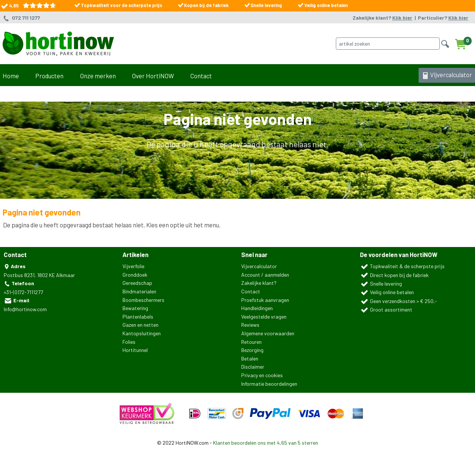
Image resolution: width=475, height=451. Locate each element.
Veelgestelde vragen (263, 316)
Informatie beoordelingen (269, 384)
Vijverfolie (133, 266)
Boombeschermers (143, 300)
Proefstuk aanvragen (265, 300)
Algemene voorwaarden (267, 333)
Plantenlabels (137, 316)
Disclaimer (252, 366)
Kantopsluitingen (141, 333)
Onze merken (98, 75)
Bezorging (252, 350)
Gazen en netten (140, 325)
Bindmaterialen (139, 291)
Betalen (249, 358)
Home (11, 75)
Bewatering (135, 308)
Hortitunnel (135, 350)
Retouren (251, 342)
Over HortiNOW (153, 75)
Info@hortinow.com (25, 309)
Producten (49, 75)
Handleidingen (257, 308)
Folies (128, 342)
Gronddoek (134, 274)
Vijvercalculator (447, 75)
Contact (201, 75)
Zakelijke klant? (382, 17)
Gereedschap (137, 283)
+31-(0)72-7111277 (23, 292)
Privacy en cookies (262, 375)
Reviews (250, 325)
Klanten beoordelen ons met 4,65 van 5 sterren (265, 443)
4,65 (28, 6)
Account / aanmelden (265, 274)
